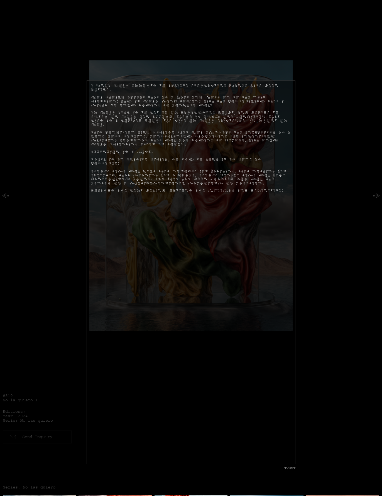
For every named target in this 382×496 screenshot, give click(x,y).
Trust (289, 468)
